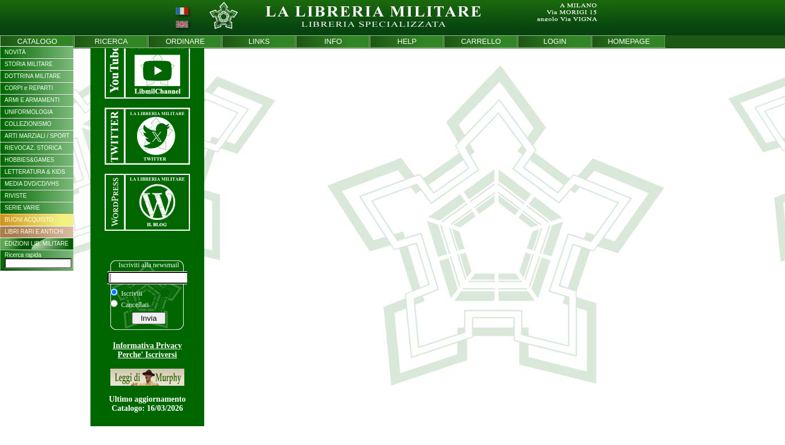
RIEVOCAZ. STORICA (33, 148)
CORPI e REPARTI (29, 88)
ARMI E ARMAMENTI (32, 100)
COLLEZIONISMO (28, 124)
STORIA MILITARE (29, 64)
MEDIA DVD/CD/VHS (32, 184)
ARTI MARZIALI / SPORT (37, 136)
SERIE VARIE (22, 208)
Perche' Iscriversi (147, 354)
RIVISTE (16, 196)
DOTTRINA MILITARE (33, 76)
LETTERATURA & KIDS (35, 172)
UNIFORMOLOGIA (29, 112)
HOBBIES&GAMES (29, 160)
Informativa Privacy (147, 345)
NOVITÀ (15, 52)
